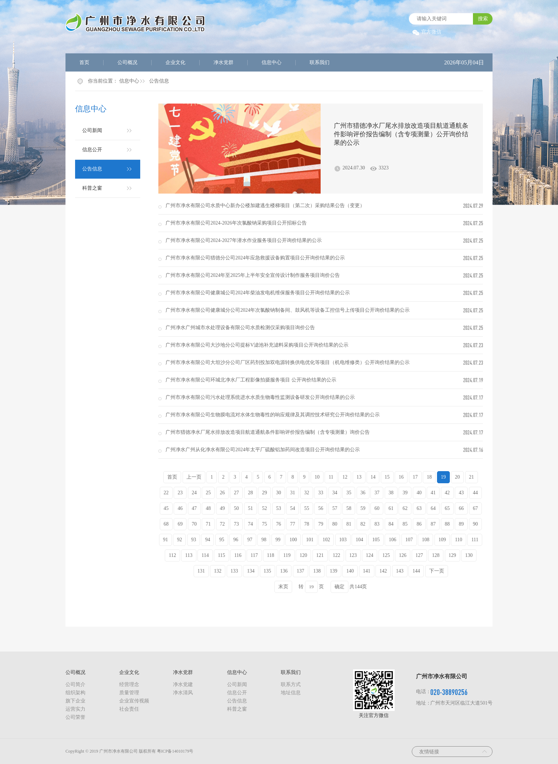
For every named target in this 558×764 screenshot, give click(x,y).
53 (278, 508)
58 (348, 508)
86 (419, 524)
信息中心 (271, 62)
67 (475, 508)
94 (207, 539)
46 (180, 508)
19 (443, 477)
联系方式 (291, 684)
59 (362, 508)
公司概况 (127, 62)
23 (180, 492)
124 (369, 555)
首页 (84, 62)
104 (359, 539)
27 (236, 492)
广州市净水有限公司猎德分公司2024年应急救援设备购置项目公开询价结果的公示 (255, 257)
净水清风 (183, 692)
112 (172, 555)
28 (250, 492)
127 (419, 555)
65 (447, 508)
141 (366, 571)
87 (433, 524)
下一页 (436, 571)
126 (402, 555)
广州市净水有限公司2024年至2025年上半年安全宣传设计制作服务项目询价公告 (252, 275)
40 (419, 492)
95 (221, 539)
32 (306, 492)
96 (235, 539)
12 (344, 477)
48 (208, 508)
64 (433, 508)
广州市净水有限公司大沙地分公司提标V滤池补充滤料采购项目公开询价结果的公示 (256, 345)
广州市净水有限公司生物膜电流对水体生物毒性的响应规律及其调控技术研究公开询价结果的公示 (272, 414)
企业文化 (175, 62)
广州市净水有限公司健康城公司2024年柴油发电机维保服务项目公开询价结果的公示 (257, 292)
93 (193, 539)
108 (425, 539)
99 (277, 539)
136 (284, 571)
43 (461, 492)
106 (392, 539)
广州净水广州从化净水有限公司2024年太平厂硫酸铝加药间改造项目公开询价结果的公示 (262, 449)
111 (474, 539)
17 (415, 477)
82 (362, 524)
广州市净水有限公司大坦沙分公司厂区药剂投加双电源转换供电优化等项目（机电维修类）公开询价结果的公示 (287, 362)
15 (387, 477)
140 (350, 571)
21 (471, 477)
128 (435, 555)
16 (401, 477)
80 (334, 524)
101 (310, 539)
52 (264, 508)
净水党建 (183, 684)
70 (194, 524)
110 (458, 539)
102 (326, 539)
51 (250, 508)
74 (250, 524)
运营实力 (75, 709)
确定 (339, 586)
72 (222, 524)
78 (306, 524)
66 (461, 508)
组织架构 (75, 692)
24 (194, 492)
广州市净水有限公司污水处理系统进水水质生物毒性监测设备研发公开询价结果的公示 (260, 397)
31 (292, 492)
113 (188, 555)
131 (201, 571)
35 (348, 492)
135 (267, 571)
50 (236, 508)
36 (362, 492)
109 (442, 539)
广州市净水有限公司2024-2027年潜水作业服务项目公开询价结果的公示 (243, 240)
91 (165, 539)
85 (404, 524)
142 (383, 571)
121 (320, 555)
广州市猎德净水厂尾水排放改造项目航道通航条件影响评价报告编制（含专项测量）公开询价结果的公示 (401, 134)
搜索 (483, 18)
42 (447, 492)
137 (300, 571)
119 (286, 555)
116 (237, 555)
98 (263, 539)
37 (376, 492)
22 (166, 492)
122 (336, 555)
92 (179, 539)
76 (278, 524)
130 (469, 555)
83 (376, 524)
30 (278, 492)
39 (404, 492)
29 (264, 492)
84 (391, 524)
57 (334, 508)
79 (320, 524)
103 (343, 539)
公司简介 (75, 684)
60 (376, 508)
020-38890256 (449, 691)
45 (166, 508)
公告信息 (159, 81)
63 (419, 508)
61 (391, 508)
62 (404, 508)
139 (333, 571)
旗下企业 (75, 701)
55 (306, 508)
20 (457, 477)
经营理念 (129, 684)
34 (334, 492)
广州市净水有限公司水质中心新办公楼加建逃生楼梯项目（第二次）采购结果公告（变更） (265, 205)
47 (194, 508)
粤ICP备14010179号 (175, 751)
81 (348, 524)
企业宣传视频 (134, 701)
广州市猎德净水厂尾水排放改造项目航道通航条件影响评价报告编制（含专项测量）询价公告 (267, 432)
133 (234, 571)
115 (221, 555)
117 (254, 555)
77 (292, 524)
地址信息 (291, 692)
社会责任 (129, 709)
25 (208, 492)
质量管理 (129, 692)
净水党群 (223, 62)
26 (222, 492)
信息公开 (92, 149)
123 (353, 555)
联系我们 (320, 62)
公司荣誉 (75, 717)
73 (236, 524)
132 (217, 571)
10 (317, 477)
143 (400, 571)
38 (391, 492)
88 (447, 524)
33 (320, 492)
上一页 (193, 477)
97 (249, 539)
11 (330, 477)
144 (416, 571)
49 (222, 508)
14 (372, 477)
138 (317, 571)
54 (292, 508)
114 (205, 555)
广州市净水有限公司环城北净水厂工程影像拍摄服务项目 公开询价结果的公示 (250, 380)
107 (409, 539)
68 (166, 524)
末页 (283, 586)
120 (303, 555)
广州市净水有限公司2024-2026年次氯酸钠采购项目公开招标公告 (236, 223)
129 (452, 555)
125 (386, 555)
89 (461, 524)
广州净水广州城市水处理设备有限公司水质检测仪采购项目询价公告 (240, 327)
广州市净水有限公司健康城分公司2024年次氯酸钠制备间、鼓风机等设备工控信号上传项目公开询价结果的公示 (287, 310)
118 (270, 555)
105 (376, 539)
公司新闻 (92, 130)
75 (264, 524)
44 (475, 492)
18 (429, 477)
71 (208, 524)
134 (250, 571)
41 (433, 492)
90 (475, 524)
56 (320, 508)
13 (359, 477)
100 (293, 539)
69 (180, 524)
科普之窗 (92, 188)
